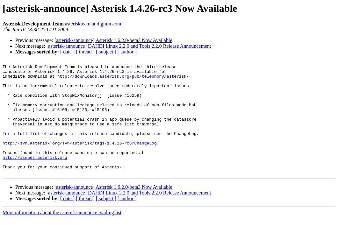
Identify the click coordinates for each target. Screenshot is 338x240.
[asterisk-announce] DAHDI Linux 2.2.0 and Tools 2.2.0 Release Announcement (129, 46)
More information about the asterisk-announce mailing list (62, 234)
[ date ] (67, 51)
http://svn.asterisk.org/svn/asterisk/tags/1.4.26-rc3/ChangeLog (80, 159)
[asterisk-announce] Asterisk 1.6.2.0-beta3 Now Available (113, 40)
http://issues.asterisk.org (35, 176)
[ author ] (127, 51)
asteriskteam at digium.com (93, 23)
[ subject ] (106, 51)
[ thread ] (85, 51)
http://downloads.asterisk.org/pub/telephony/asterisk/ (123, 79)
